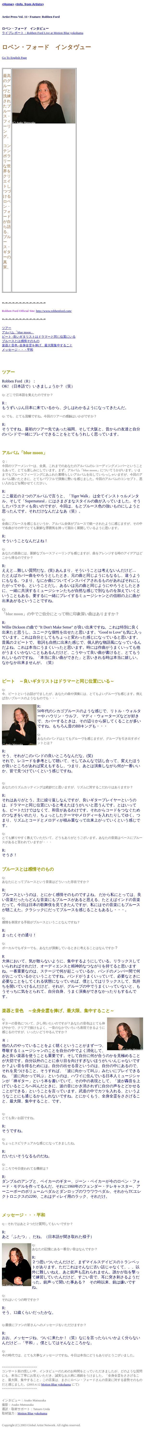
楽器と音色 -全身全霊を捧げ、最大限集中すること (37, 345)
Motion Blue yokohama (56, 1384)
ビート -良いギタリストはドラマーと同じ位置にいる (39, 336)
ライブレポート (13, 33)
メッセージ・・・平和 (17, 349)
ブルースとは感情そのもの (20, 341)
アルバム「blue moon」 (18, 332)
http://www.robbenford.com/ (54, 311)
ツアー (6, 328)
